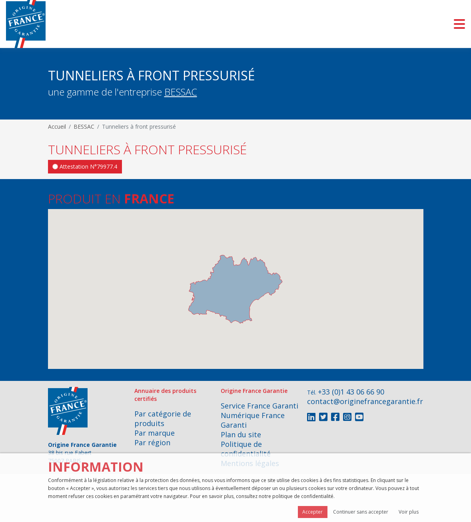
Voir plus (409, 511)
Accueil (57, 126)
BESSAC (180, 91)
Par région (152, 442)
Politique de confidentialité (246, 448)
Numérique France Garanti (253, 420)
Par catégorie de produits (162, 418)
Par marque (154, 433)
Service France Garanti (259, 405)
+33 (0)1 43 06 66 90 (351, 391)
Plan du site (241, 434)
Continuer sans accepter (360, 511)
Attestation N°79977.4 (84, 166)
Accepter (312, 511)
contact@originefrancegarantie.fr (365, 401)
